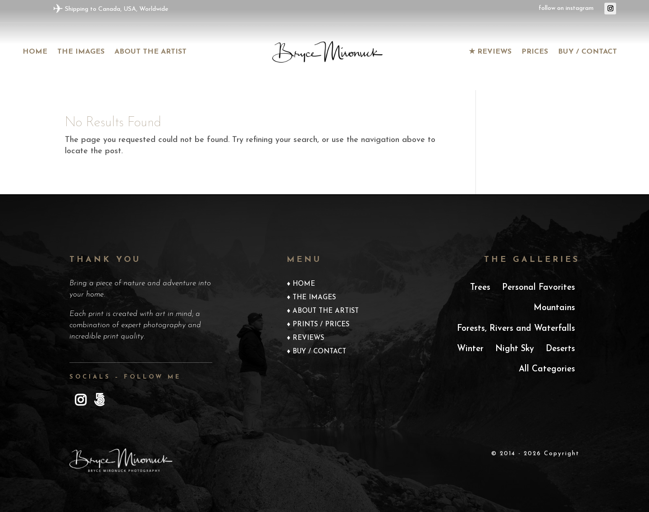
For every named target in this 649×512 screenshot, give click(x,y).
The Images (314, 298)
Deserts (560, 349)
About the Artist (150, 52)
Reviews (308, 338)
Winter (470, 349)
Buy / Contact (587, 52)
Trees (480, 287)
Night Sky (514, 349)
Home (35, 52)
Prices (534, 52)
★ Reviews (490, 52)
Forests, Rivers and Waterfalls (516, 329)
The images (81, 52)
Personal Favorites (538, 287)
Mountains (554, 308)
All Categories (547, 369)
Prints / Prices (321, 325)
